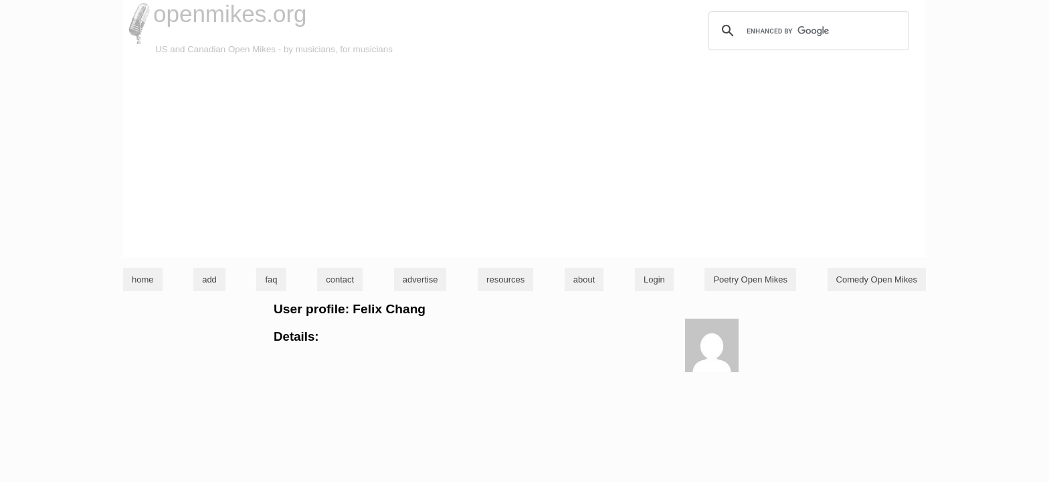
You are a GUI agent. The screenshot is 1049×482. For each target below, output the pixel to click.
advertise (420, 279)
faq (271, 279)
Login (654, 279)
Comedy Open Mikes (876, 279)
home (143, 279)
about (584, 279)
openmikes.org (230, 14)
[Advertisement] (524, 156)
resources (505, 279)
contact (340, 279)
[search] (807, 31)
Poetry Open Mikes (750, 279)
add (209, 279)
